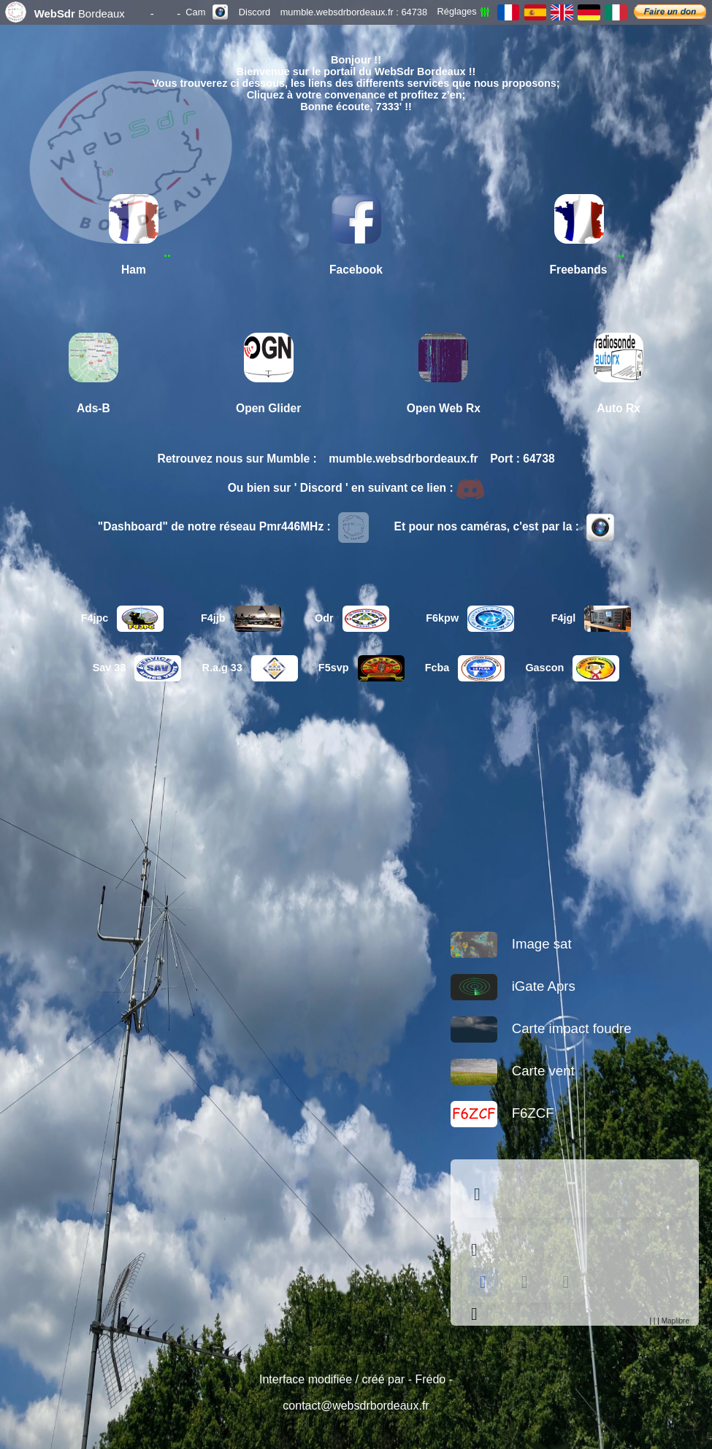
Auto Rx (618, 408)
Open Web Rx (444, 408)
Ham (133, 269)
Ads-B (93, 408)
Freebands (579, 269)
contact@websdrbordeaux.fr (356, 1405)
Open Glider (268, 408)
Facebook (356, 269)
